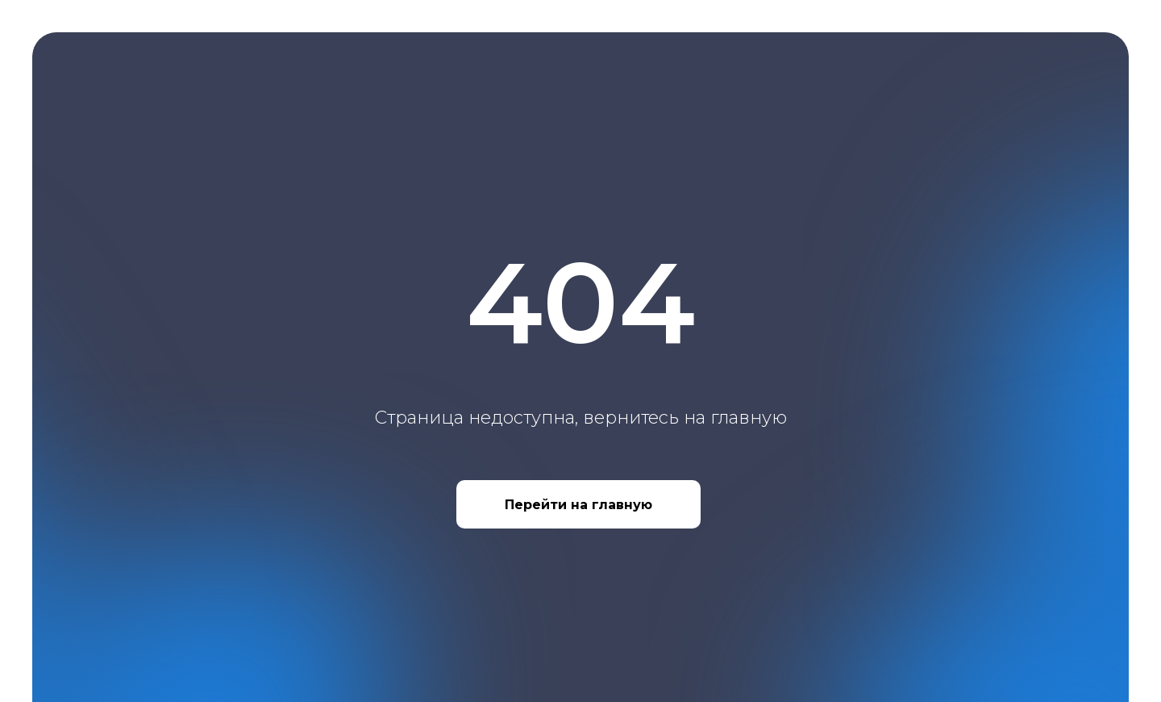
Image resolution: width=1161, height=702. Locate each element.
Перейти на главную (578, 504)
